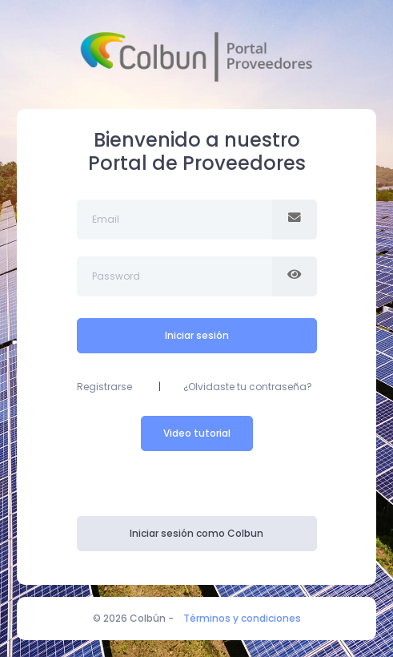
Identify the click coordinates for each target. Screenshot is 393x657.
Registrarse (104, 386)
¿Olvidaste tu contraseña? (247, 386)
